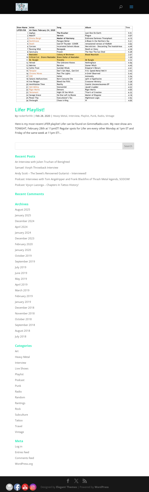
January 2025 (23, 215)
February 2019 (24, 296)
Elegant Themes (66, 487)
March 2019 (22, 290)
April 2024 (21, 227)
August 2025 (22, 209)
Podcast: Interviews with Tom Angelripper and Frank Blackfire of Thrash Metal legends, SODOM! (72, 179)
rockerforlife (25, 115)
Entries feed (22, 452)
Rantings (20, 403)
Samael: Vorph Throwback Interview (36, 167)
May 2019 (21, 278)
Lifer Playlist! (29, 109)
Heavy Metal (60, 115)
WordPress (102, 487)
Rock (18, 409)
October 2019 (23, 255)
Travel (18, 426)
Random (20, 397)
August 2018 (22, 330)
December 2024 (24, 221)
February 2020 (24, 244)
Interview (74, 115)
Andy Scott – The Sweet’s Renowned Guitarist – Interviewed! (50, 173)
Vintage (110, 115)
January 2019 (23, 302)
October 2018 (23, 319)
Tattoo (19, 420)
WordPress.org (24, 463)
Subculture (21, 414)
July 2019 (20, 267)
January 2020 (23, 250)
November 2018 (25, 313)
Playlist (85, 115)
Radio (101, 115)
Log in (18, 446)
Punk (93, 115)
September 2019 (25, 261)
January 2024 (23, 232)
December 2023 (24, 238)
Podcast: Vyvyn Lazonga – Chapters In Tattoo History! (47, 185)
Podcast (19, 380)
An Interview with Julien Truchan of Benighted (42, 161)
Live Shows (21, 368)
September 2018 (25, 325)
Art (16, 351)
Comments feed (24, 458)
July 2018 (20, 336)
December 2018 (24, 307)
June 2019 (21, 273)
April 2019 (21, 284)
